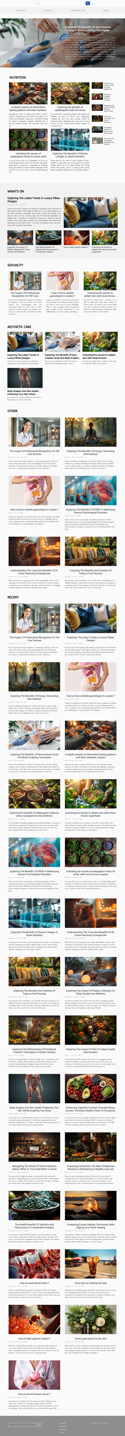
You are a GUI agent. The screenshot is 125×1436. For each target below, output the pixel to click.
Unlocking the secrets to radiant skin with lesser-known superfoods (104, 249)
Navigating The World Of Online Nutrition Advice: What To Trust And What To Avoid (109, 110)
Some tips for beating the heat (91, 1283)
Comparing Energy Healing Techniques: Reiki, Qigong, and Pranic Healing (91, 1226)
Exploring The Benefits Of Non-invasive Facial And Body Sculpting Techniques (88, 28)
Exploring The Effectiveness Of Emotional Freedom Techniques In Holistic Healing (34, 1050)
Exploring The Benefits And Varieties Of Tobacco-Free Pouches (91, 571)
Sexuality (48, 10)
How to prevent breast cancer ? (34, 1394)
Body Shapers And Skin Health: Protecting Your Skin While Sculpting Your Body (23, 394)
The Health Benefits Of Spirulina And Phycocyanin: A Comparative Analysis (109, 132)
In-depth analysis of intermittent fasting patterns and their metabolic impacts (28, 110)
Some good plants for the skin (90, 1338)
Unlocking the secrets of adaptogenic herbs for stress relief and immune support (28, 156)
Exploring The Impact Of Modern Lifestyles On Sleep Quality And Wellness (18, 249)
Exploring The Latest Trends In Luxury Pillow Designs (33, 199)
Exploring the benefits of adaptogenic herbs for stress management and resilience (70, 110)
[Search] (60, 3)
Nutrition (21, 10)
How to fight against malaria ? (76, 247)
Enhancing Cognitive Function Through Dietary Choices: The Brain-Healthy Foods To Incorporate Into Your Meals (90, 1110)
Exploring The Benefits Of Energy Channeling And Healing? (91, 452)
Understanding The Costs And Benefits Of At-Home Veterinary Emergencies (34, 571)
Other (106, 10)
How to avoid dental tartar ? (34, 1283)
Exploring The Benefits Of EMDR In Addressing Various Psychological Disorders (90, 511)
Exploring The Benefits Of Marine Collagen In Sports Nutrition (70, 155)
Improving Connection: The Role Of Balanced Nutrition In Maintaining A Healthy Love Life (109, 123)
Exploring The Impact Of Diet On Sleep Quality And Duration (109, 87)
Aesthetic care (78, 10)
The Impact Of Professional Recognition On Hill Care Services (109, 142)
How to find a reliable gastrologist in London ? (62, 294)
